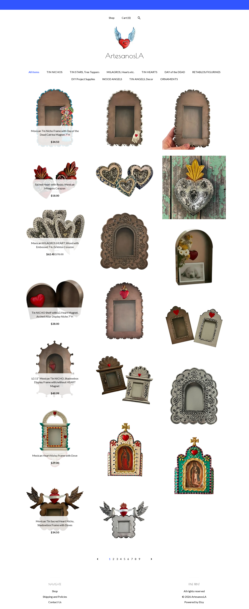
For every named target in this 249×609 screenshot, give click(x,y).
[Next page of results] (151, 558)
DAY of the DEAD (175, 72)
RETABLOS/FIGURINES (206, 72)
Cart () (126, 17)
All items (34, 72)
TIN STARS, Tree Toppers (84, 72)
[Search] (139, 18)
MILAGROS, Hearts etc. (120, 72)
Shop (112, 17)
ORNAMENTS (169, 79)
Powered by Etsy (194, 602)
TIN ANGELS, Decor (141, 79)
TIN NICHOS (54, 72)
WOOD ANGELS (112, 79)
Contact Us (54, 602)
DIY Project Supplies (83, 79)
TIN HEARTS (149, 72)
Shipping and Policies (55, 596)
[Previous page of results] (98, 558)
